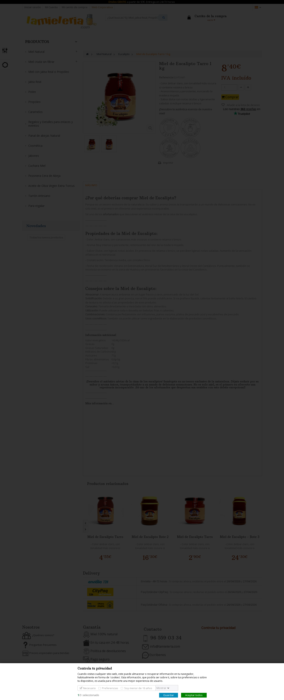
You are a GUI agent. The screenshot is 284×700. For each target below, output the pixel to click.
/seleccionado (88, 695)
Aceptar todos (194, 695)
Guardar (168, 695)
